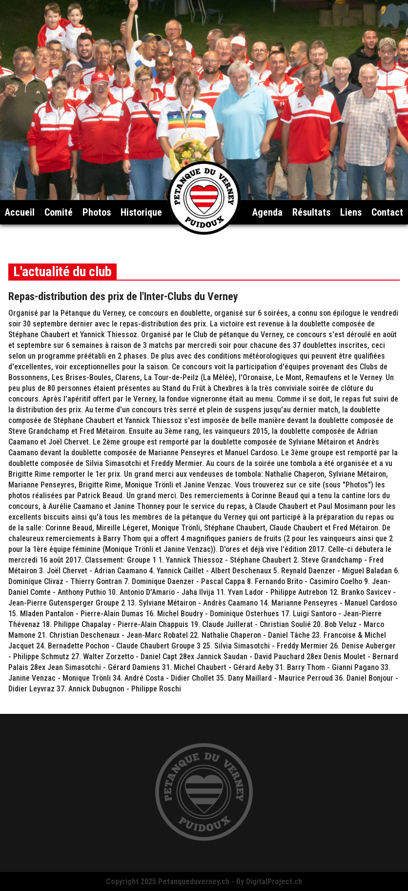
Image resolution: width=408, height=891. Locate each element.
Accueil (20, 212)
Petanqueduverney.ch (193, 881)
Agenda (267, 212)
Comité (58, 212)
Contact (387, 212)
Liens (351, 212)
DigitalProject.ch (274, 881)
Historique (141, 212)
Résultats (311, 212)
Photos (96, 212)
